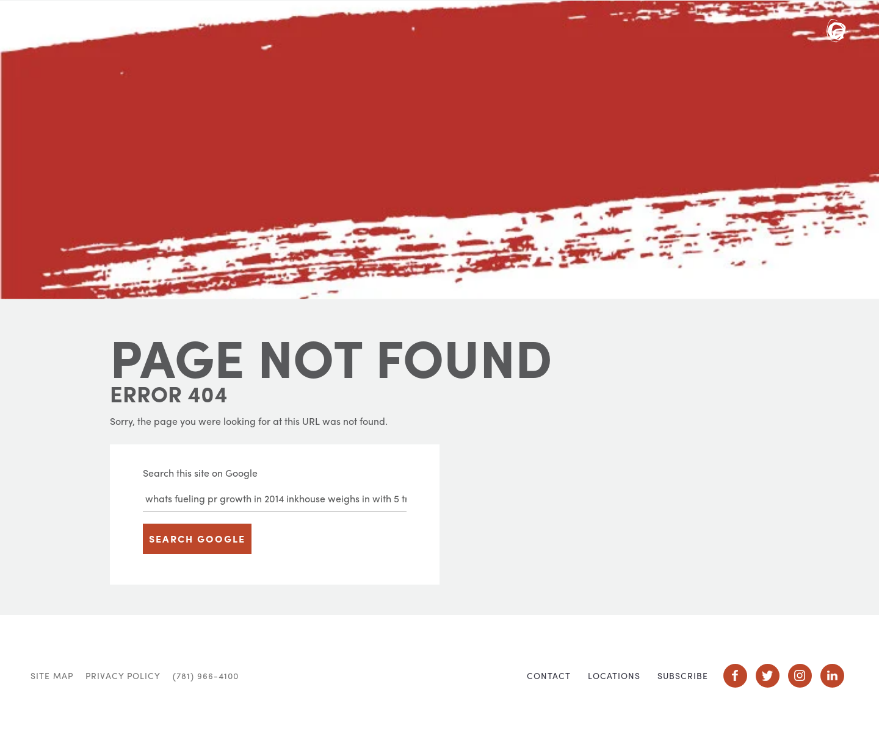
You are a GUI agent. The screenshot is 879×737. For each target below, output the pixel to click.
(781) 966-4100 (206, 675)
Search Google (197, 539)
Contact (549, 675)
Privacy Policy (123, 675)
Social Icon (735, 676)
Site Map (52, 675)
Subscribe (682, 675)
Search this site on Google (200, 473)
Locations (614, 675)
